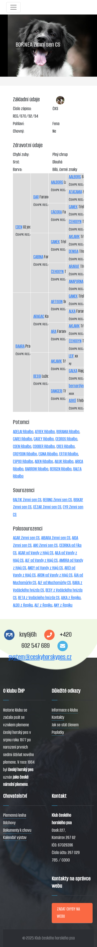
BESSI (37, 376)
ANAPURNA (76, 281)
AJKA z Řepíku (71, 598)
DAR (36, 197)
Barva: (17, 170)
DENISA (73, 251)
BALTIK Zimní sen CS (27, 500)
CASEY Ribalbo (44, 439)
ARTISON (57, 302)
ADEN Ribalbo (44, 461)
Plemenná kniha (14, 815)
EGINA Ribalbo (48, 454)
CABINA (38, 257)
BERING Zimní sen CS (57, 500)
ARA (53, 331)
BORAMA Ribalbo (67, 432)
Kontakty (58, 717)
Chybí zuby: (21, 154)
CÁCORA (56, 212)
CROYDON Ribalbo (25, 454)
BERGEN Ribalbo (61, 469)
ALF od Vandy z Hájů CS (41, 560)
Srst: (16, 162)
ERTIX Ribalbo (68, 454)
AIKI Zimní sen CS (45, 545)
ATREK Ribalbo (45, 432)
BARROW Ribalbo (36, 469)
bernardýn (76, 386)
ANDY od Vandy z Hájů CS (45, 568)
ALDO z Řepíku (23, 605)
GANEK (55, 242)
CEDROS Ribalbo (66, 439)
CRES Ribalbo (65, 446)
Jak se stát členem (65, 725)
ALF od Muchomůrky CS (54, 583)
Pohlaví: (18, 124)
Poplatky (58, 732)
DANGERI (56, 391)
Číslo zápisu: (22, 109)
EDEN (19, 227)
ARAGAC (38, 316)
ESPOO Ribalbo (23, 461)
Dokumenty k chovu (17, 830)
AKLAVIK (56, 361)
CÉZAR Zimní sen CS (47, 507)
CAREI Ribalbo (22, 439)
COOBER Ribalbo (44, 446)
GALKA (73, 371)
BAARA (20, 346)
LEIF (71, 356)
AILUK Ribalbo (64, 461)
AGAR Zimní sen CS (26, 538)
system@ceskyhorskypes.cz (40, 657)
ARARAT (74, 266)
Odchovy (9, 823)
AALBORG (57, 182)
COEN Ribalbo (22, 446)
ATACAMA (75, 192)
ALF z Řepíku (43, 605)
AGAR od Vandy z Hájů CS (35, 553)
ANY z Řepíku (63, 605)
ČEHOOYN (57, 272)
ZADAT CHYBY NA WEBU (68, 913)
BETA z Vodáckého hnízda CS (38, 598)
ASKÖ (72, 401)
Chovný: (18, 131)
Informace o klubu (65, 710)
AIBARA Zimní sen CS (55, 538)
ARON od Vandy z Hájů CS (54, 575)
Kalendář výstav (15, 838)
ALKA (72, 311)
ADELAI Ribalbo (23, 432)
